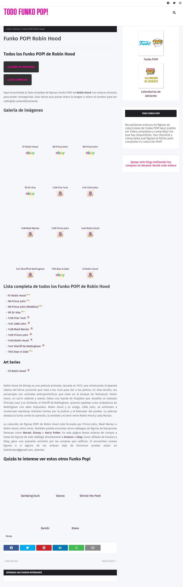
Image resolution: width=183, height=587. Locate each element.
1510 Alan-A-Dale (20, 351)
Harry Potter (52, 432)
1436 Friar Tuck (19, 318)
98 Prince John (19, 301)
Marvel (27, 432)
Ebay (79, 437)
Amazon (69, 437)
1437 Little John (19, 323)
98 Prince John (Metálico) (25, 306)
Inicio (9, 29)
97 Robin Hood (19, 295)
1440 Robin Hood (20, 340)
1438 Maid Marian (20, 329)
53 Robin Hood (19, 371)
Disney (16, 29)
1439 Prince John (20, 335)
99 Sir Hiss (16, 312)
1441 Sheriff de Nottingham (26, 346)
